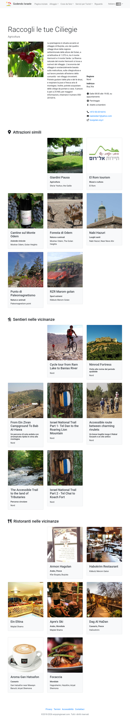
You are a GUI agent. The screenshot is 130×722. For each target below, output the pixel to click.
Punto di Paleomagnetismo (23, 293)
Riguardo (99, 4)
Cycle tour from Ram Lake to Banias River (64, 366)
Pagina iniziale (41, 4)
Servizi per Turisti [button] (83, 4)
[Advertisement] (65, 17)
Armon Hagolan (60, 566)
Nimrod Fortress (100, 364)
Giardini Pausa (60, 177)
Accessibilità (68, 709)
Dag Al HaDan (98, 621)
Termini (57, 709)
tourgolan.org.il (96, 120)
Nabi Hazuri (97, 233)
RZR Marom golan (62, 291)
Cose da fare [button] (66, 4)
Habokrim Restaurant (103, 566)
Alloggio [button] (53, 4)
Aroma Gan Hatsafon (25, 677)
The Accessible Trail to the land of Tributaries (24, 493)
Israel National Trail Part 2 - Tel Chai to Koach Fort (63, 493)
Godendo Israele (22, 3)
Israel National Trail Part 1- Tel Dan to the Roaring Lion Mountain (64, 428)
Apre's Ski (56, 621)
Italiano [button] (114, 4)
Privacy (49, 709)
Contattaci (79, 709)
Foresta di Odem (61, 233)
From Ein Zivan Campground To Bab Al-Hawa (24, 426)
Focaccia (56, 677)
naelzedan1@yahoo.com (101, 116)
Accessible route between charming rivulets (101, 426)
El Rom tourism (99, 177)
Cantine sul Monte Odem (23, 234)
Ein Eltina (17, 621)
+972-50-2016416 (98, 112)
